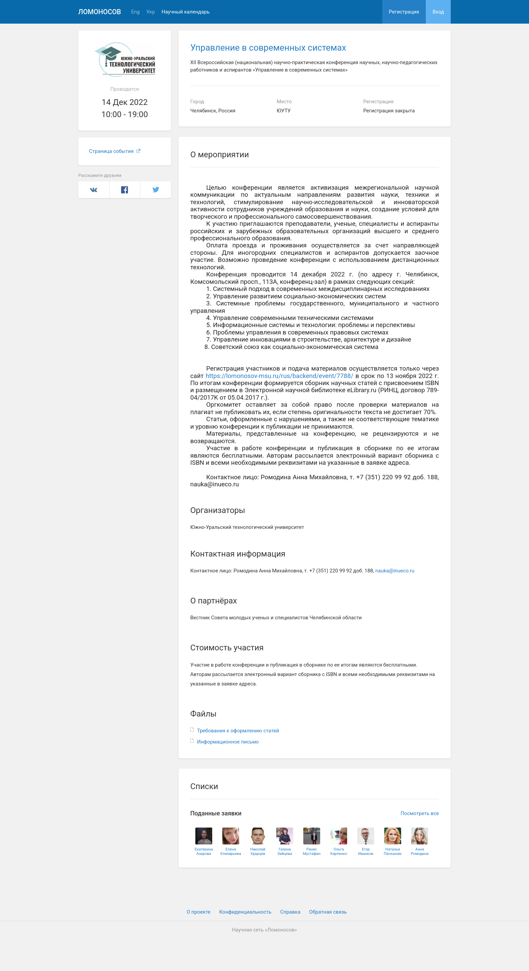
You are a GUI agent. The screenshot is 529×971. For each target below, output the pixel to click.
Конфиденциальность (245, 912)
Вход (438, 12)
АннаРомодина (420, 851)
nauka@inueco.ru (394, 571)
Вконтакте (93, 189)
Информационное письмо (228, 742)
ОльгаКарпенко (338, 851)
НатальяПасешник (393, 851)
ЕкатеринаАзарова (204, 851)
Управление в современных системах (268, 48)
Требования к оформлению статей (238, 731)
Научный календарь (186, 12)
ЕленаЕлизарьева (231, 851)
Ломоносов (99, 11)
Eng (135, 12)
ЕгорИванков (365, 851)
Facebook (125, 189)
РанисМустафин (312, 851)
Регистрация (404, 12)
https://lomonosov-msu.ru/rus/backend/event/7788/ (280, 376)
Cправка (290, 912)
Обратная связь (327, 912)
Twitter (155, 189)
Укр (150, 12)
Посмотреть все (419, 813)
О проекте (198, 912)
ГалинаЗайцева (284, 851)
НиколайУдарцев (258, 851)
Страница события (114, 151)
